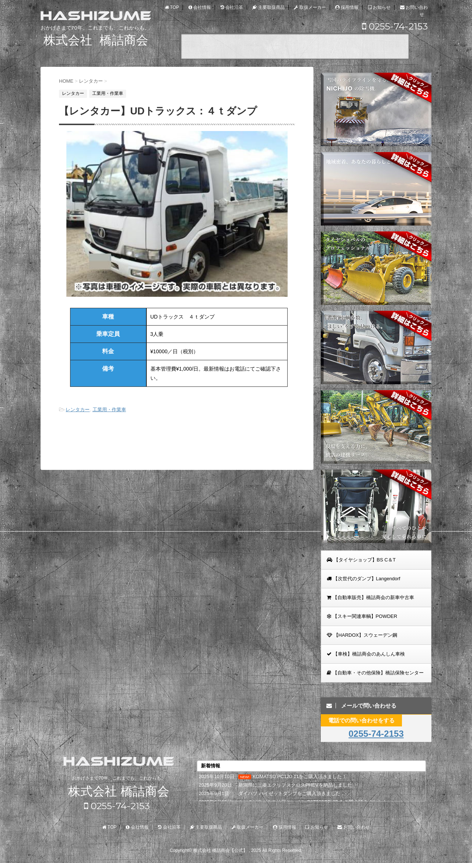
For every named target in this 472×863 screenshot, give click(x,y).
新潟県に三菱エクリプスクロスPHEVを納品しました (295, 785)
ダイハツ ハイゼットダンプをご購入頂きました (289, 793)
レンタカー (78, 409)
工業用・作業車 (109, 409)
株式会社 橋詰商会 (118, 791)
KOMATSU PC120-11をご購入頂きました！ (300, 776)
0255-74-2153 (395, 26)
